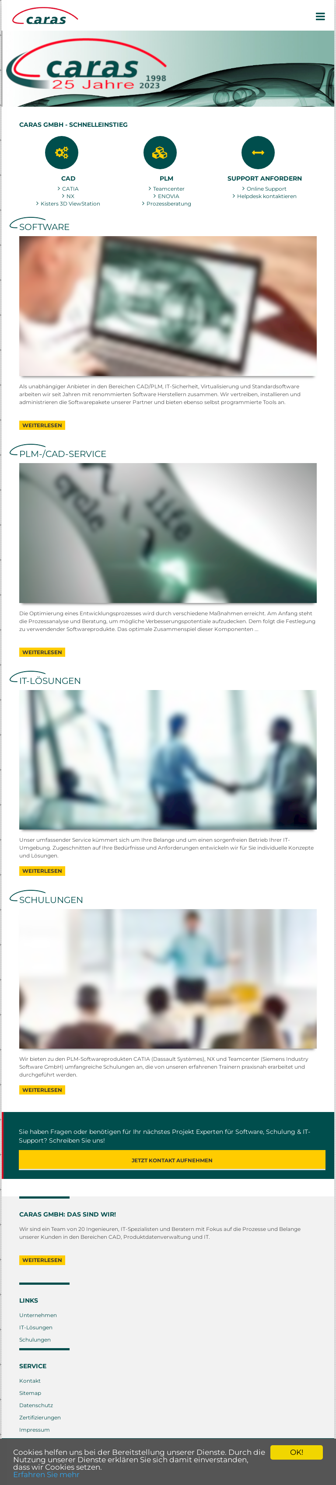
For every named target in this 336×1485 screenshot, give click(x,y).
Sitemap (30, 1393)
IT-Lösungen (35, 1327)
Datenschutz (36, 1405)
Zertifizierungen (40, 1417)
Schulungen (35, 1339)
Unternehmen (38, 1315)
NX (70, 196)
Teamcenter (169, 188)
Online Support (267, 188)
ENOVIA (168, 196)
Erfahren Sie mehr (46, 1474)
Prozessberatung (169, 203)
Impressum (34, 1429)
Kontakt (30, 1380)
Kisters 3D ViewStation (70, 203)
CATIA (70, 188)
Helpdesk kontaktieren (267, 196)
